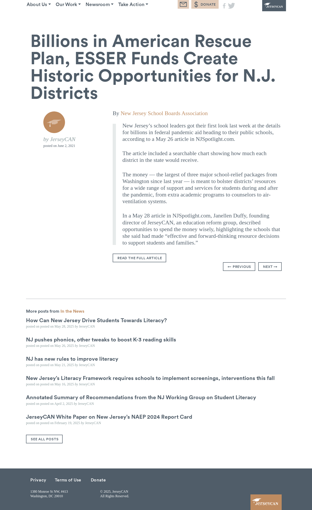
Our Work (74, 17)
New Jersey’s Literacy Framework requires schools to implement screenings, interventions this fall (153, 377)
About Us (41, 17)
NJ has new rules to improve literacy (73, 358)
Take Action (146, 17)
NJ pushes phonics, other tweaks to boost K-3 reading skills (103, 339)
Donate (98, 479)
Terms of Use (68, 479)
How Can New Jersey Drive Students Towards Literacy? (98, 319)
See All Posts (44, 438)
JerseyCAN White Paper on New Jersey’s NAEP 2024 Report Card (111, 416)
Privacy (38, 479)
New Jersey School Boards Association (165, 113)
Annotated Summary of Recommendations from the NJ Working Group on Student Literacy (144, 397)
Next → (270, 266)
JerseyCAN (262, 12)
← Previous (239, 266)
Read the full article (139, 258)
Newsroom (109, 17)
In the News (72, 311)
